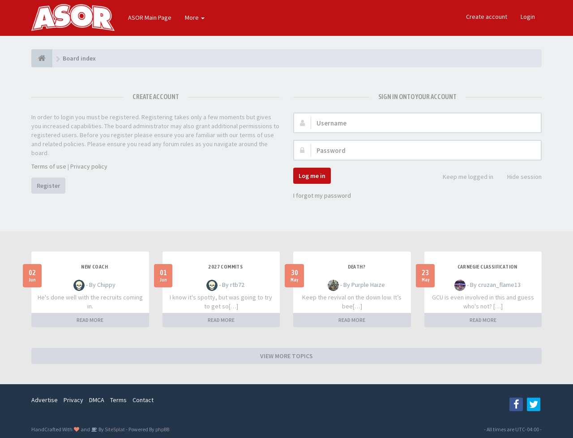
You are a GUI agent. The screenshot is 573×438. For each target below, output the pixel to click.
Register (48, 186)
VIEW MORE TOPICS (286, 356)
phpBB (162, 429)
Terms (118, 400)
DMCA (96, 400)
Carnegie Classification (487, 267)
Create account (486, 17)
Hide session (519, 177)
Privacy (73, 400)
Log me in (312, 176)
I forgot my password (322, 195)
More (195, 17)
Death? (356, 267)
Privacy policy (88, 166)
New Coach (94, 267)
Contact (143, 400)
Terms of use (48, 166)
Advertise (44, 400)
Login (528, 17)
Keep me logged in (463, 177)
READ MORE (90, 320)
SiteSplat (114, 429)
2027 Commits (225, 267)
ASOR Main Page (149, 17)
